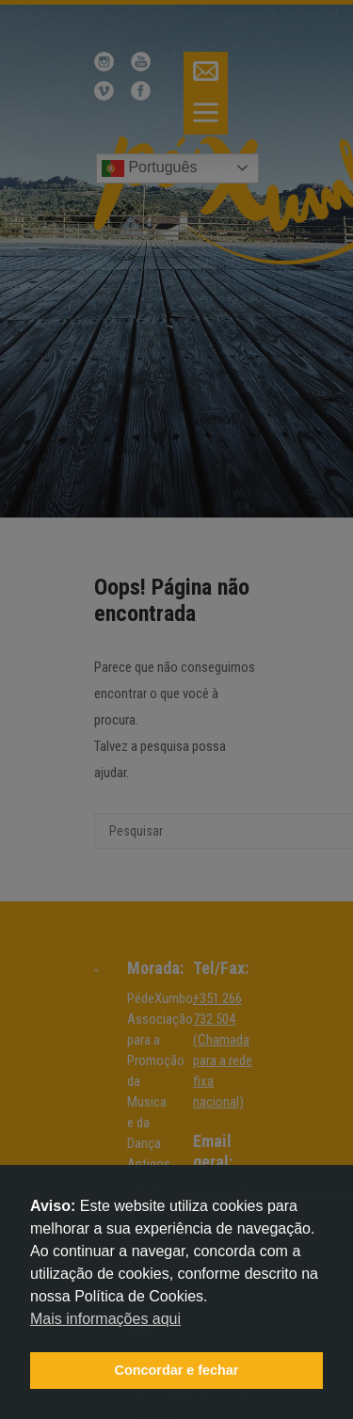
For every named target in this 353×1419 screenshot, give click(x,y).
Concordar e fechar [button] (177, 1370)
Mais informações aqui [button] (105, 1319)
